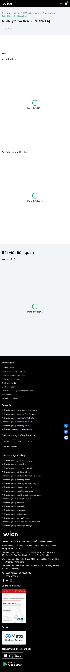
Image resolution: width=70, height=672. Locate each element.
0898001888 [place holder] (11, 573)
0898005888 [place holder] (25, 573)
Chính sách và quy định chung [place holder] (14, 375)
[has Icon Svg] (14, 259)
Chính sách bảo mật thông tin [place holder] (13, 372)
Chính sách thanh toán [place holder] (10, 379)
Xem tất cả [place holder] (7, 259)
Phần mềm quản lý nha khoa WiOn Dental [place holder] (18, 418)
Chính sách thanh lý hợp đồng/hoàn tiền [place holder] (17, 391)
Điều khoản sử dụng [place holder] (10, 394)
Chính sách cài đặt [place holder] (9, 383)
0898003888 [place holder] (12, 576)
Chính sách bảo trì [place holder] (9, 387)
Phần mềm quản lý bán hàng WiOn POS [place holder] (17, 422)
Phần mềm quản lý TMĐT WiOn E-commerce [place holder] (19, 410)
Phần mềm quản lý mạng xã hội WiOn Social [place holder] (19, 414)
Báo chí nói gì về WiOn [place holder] (10, 398)
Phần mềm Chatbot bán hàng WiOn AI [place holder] (17, 429)
